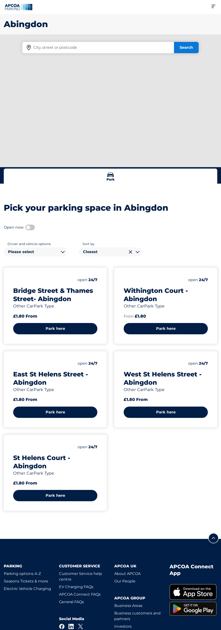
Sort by (89, 244)
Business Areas (128, 605)
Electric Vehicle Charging (27, 588)
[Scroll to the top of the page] (213, 538)
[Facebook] (62, 626)
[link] (193, 592)
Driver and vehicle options (29, 244)
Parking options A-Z (22, 573)
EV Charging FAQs (76, 587)
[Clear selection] (130, 251)
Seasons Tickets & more (26, 581)
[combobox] (35, 251)
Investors (123, 626)
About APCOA (127, 573)
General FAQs (71, 602)
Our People (124, 581)
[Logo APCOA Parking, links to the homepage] (18, 7)
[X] (80, 626)
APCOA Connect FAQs (80, 594)
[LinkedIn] (71, 626)
